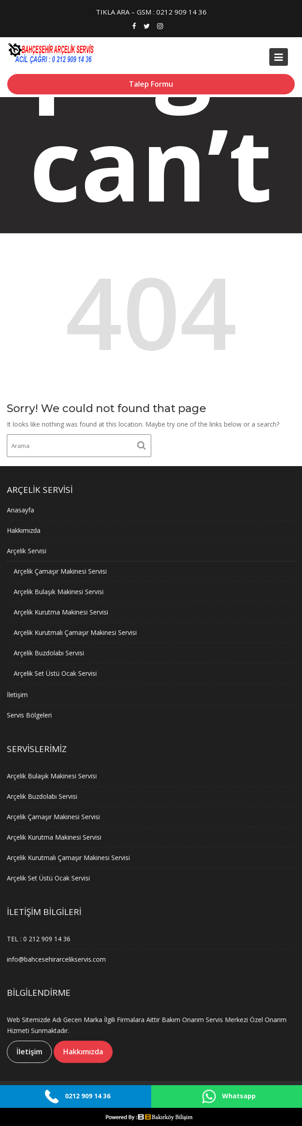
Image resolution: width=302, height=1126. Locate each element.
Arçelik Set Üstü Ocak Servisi (56, 672)
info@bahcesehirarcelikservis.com (57, 958)
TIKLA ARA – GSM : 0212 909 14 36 (151, 11)
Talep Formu (151, 84)
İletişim (19, 693)
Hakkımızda (25, 531)
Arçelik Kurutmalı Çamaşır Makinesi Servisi (76, 632)
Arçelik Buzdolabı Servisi (50, 652)
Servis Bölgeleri (31, 713)
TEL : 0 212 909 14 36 (40, 938)
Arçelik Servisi (28, 551)
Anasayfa (22, 511)
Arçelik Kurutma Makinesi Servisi (62, 612)
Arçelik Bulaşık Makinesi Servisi (59, 591)
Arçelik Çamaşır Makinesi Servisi (61, 571)
